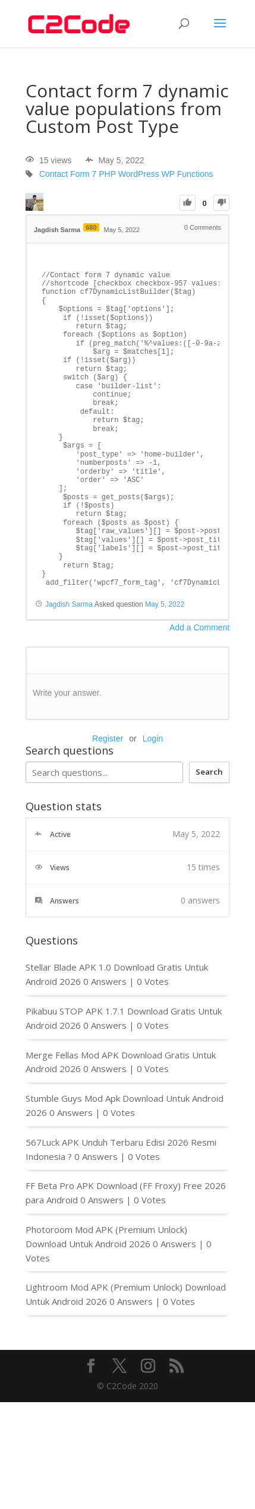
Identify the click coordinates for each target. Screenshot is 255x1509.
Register (107, 738)
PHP (107, 174)
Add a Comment (199, 627)
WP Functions (187, 174)
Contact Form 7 (67, 174)
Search (209, 771)
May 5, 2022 (164, 604)
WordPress (138, 174)
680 (91, 227)
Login (153, 738)
